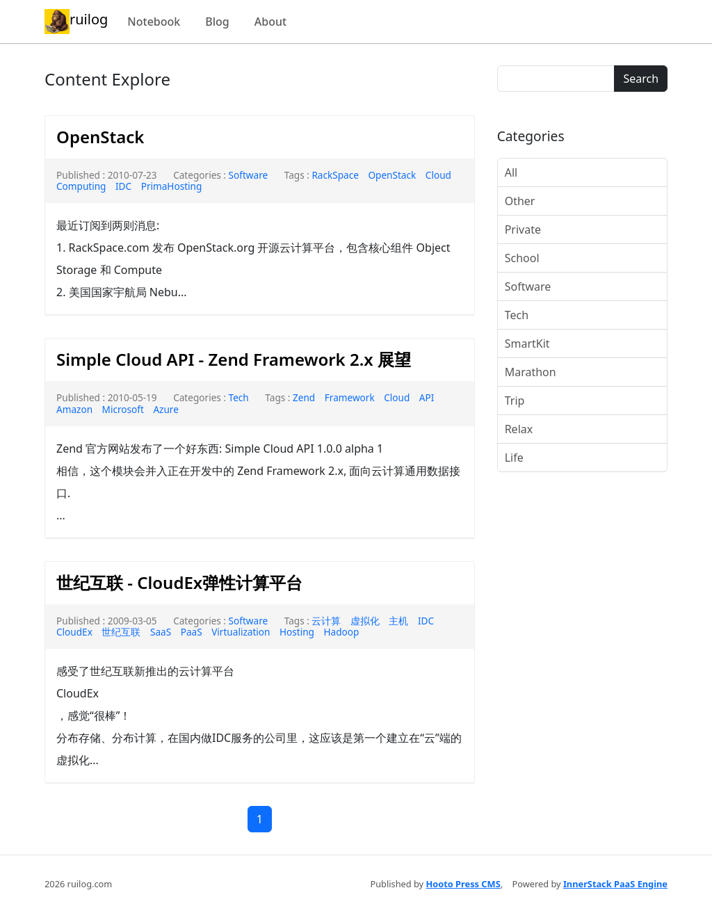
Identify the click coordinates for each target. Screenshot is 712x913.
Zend (304, 397)
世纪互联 (121, 631)
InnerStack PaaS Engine (615, 884)
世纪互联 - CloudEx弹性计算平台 (179, 582)
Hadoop (341, 631)
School (522, 258)
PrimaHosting (171, 186)
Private (523, 229)
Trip (515, 400)
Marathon (530, 372)
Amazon (74, 409)
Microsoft (123, 409)
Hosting (297, 631)
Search (640, 78)
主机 (398, 620)
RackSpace (335, 174)
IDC (123, 186)
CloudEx (74, 631)
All (511, 172)
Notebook (153, 21)
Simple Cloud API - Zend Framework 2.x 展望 (233, 359)
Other (520, 201)
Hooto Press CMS (463, 884)
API (427, 397)
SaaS (160, 631)
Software (248, 174)
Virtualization (240, 631)
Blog (217, 21)
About (270, 21)
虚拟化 (365, 620)
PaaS (191, 631)
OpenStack (100, 136)
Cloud (397, 397)
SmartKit (527, 343)
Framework (350, 397)
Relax (519, 429)
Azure (166, 409)
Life (514, 457)
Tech (239, 397)
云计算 (326, 620)
